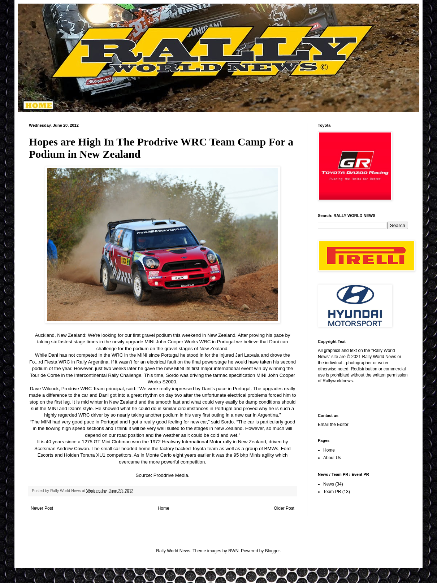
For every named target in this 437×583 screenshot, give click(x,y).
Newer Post (42, 508)
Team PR (332, 491)
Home (163, 508)
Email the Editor (333, 424)
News (328, 484)
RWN (233, 550)
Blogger (272, 550)
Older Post (284, 508)
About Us (332, 457)
